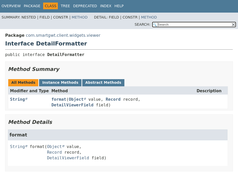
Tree (65, 6)
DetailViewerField (72, 105)
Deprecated (85, 6)
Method (80, 17)
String (17, 99)
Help (119, 6)
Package (32, 6)
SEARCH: (142, 24)
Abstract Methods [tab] (103, 82)
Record (113, 99)
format (58, 99)
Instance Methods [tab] (60, 82)
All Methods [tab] (23, 82)
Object (76, 99)
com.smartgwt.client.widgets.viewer (63, 35)
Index (106, 6)
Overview (11, 6)
